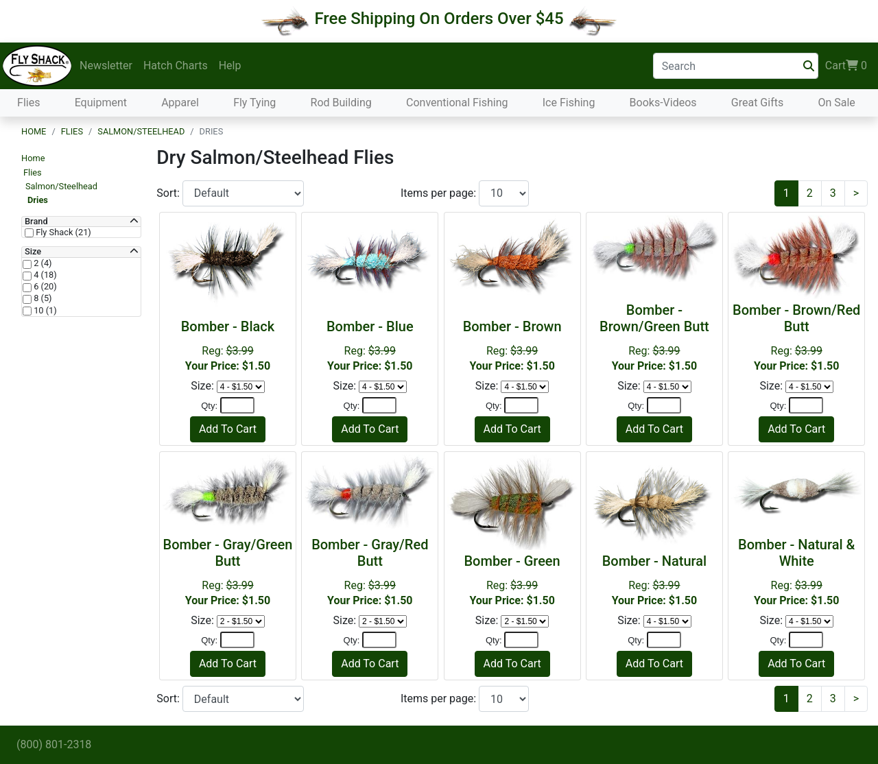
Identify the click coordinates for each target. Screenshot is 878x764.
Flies (28, 102)
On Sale (836, 102)
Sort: (169, 193)
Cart (846, 66)
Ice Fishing (569, 102)
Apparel (180, 102)
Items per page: (440, 193)
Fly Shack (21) (62, 232)
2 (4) (42, 263)
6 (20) (44, 286)
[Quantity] (237, 405)
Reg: (228, 345)
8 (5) (42, 298)
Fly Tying (254, 102)
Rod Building (341, 102)
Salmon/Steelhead (141, 131)
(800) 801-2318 (53, 744)
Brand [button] (36, 221)
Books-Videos (663, 102)
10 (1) (44, 310)
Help (230, 65)
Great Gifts (757, 102)
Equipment (101, 102)
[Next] (856, 193)
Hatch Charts (175, 65)
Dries (37, 200)
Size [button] (33, 251)
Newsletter (106, 65)
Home (33, 131)
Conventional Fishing (457, 102)
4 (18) (44, 275)
